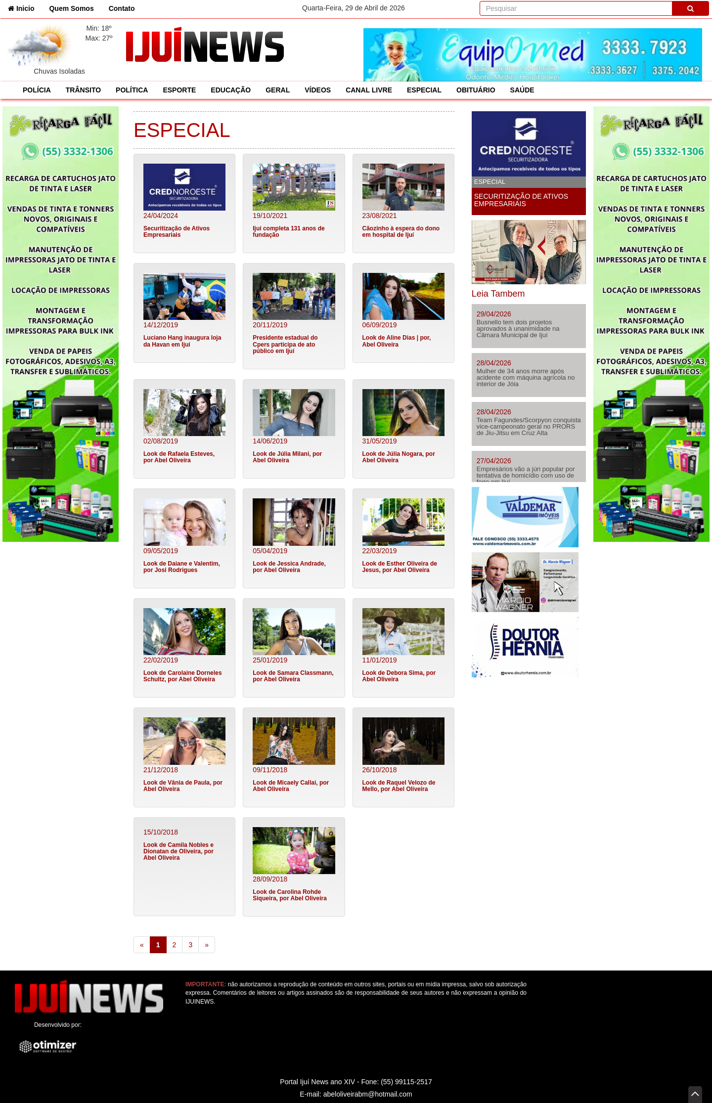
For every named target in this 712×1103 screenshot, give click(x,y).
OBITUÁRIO (475, 90)
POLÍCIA (37, 90)
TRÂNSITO (83, 90)
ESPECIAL (424, 90)
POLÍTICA (132, 90)
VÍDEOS (318, 90)
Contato (122, 8)
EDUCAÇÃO (231, 90)
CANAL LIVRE (369, 90)
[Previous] (142, 944)
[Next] (206, 944)
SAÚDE (522, 90)
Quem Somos (71, 8)
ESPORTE (179, 90)
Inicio (25, 7)
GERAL (278, 90)
